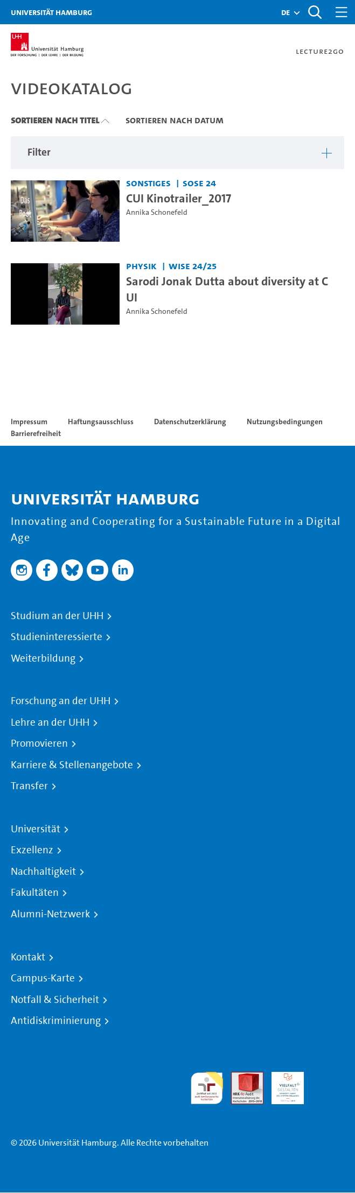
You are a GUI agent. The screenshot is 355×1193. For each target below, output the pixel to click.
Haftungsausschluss (101, 421)
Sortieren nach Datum (175, 120)
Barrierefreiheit (36, 433)
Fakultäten (35, 893)
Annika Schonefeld (156, 212)
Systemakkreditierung (328, 1078)
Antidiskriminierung (56, 1021)
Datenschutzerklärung (190, 421)
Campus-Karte (43, 978)
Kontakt (28, 957)
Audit (241, 1078)
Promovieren (39, 743)
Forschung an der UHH (60, 701)
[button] (285, 12)
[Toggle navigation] (341, 12)
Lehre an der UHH (50, 722)
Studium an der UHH (57, 616)
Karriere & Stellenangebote (72, 765)
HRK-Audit (282, 1084)
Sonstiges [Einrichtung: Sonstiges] (148, 183)
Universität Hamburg (51, 12)
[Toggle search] (314, 12)
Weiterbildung (43, 658)
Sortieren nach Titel (55, 120)
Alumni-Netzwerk (50, 914)
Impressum (29, 421)
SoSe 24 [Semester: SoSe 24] (199, 183)
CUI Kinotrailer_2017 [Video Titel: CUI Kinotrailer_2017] (178, 198)
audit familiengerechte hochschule (207, 1088)
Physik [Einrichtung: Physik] (141, 265)
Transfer (29, 786)
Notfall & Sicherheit (55, 1000)
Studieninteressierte (56, 637)
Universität (35, 829)
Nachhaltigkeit (43, 872)
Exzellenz (32, 850)
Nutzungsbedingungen (285, 421)
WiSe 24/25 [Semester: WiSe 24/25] (193, 265)
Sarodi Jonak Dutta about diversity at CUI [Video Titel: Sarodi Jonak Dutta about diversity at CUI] (227, 289)
